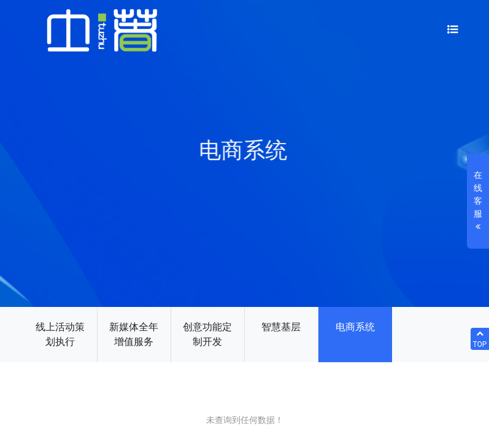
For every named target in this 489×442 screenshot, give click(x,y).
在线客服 (478, 201)
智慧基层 (281, 327)
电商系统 (355, 327)
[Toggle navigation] (453, 30)
